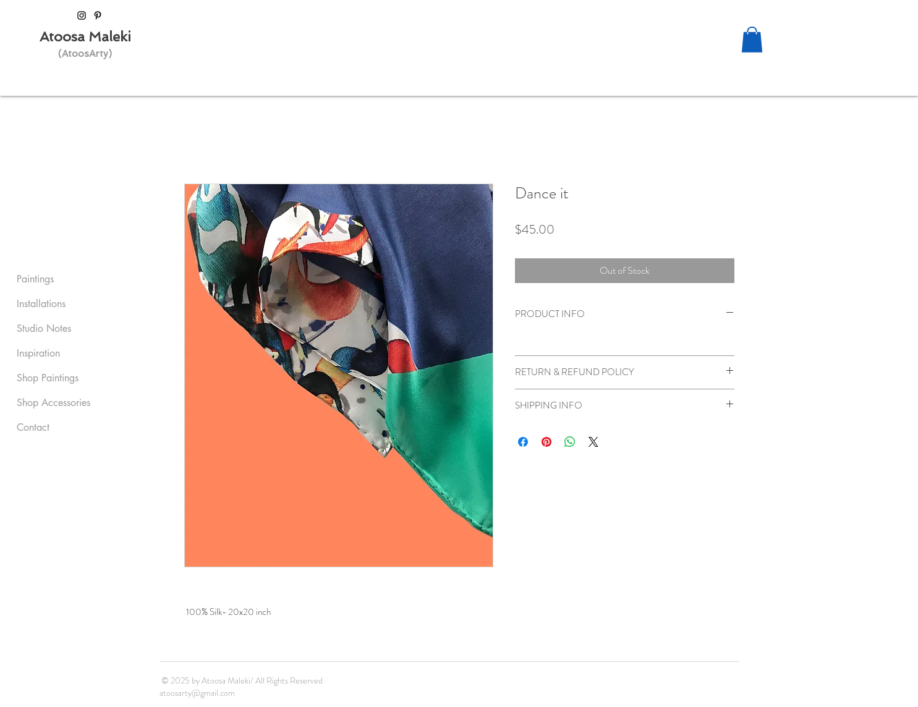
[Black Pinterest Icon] (97, 15)
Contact (33, 427)
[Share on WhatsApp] (570, 441)
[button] (752, 40)
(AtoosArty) (85, 53)
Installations (41, 303)
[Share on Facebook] (523, 441)
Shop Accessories (53, 402)
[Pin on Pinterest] (546, 441)
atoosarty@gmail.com (197, 693)
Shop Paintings (48, 377)
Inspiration (38, 353)
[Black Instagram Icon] (81, 15)
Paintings (35, 279)
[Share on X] (593, 441)
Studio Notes (44, 328)
